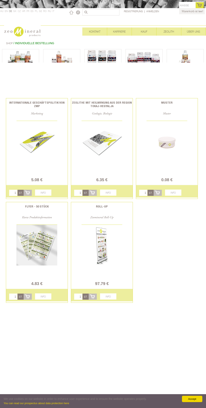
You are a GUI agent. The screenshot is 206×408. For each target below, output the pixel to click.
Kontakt (94, 31)
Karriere (119, 31)
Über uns (193, 31)
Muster (167, 102)
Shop (9, 43)
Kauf (144, 31)
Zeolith (169, 31)
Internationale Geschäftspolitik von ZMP (37, 104)
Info (43, 192)
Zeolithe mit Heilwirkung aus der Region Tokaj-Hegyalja (102, 104)
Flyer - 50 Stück (37, 206)
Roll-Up (102, 206)
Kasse (184, 5)
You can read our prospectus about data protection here (36, 403)
